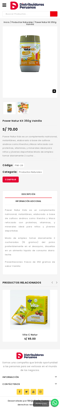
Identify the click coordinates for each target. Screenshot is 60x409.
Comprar (10, 179)
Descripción (28, 194)
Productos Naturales (22, 22)
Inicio (6, 22)
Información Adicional (28, 201)
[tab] (30, 194)
